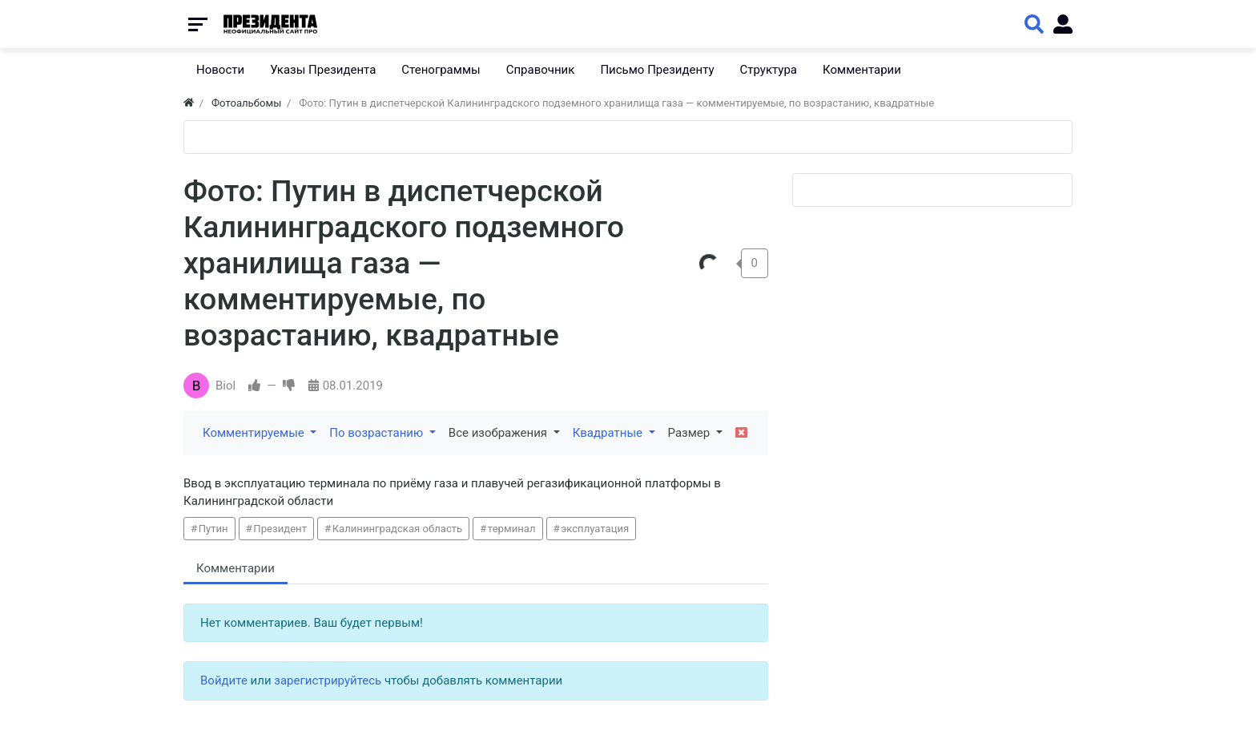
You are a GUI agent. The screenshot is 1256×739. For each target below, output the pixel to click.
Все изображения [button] (499, 433)
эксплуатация (595, 529)
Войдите (224, 680)
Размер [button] (690, 433)
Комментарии (235, 568)
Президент (280, 529)
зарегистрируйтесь (327, 680)
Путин (213, 529)
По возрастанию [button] (377, 433)
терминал (512, 529)
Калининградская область (397, 529)
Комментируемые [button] (255, 433)
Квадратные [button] (609, 433)
